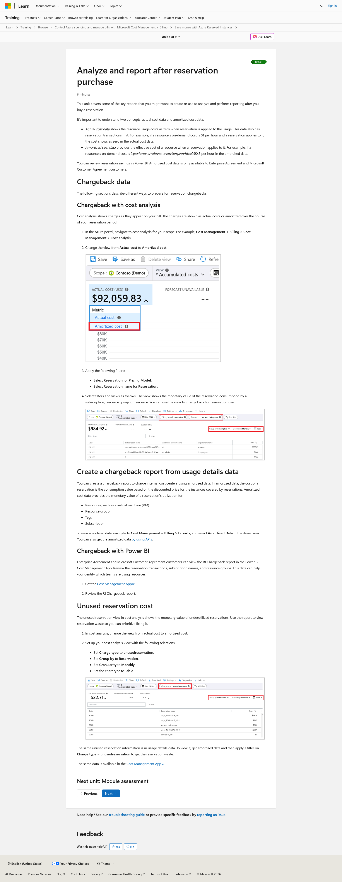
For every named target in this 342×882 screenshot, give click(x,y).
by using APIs (142, 539)
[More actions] (333, 27)
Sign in (332, 5)
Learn (10, 27)
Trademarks (180, 874)
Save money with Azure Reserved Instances (204, 27)
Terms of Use (159, 874)
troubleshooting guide (127, 814)
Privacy (95, 874)
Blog (59, 874)
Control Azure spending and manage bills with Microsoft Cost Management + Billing (111, 27)
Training (26, 27)
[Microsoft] (8, 6)
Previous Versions (39, 874)
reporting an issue (211, 814)
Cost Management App (114, 583)
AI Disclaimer (14, 874)
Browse (43, 27)
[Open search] (321, 6)
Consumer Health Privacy (125, 874)
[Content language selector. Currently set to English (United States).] (25, 863)
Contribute (78, 874)
